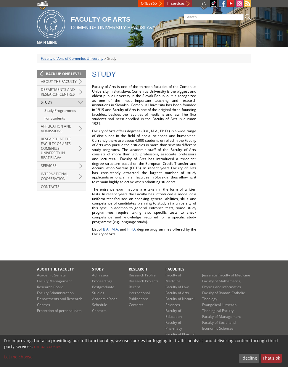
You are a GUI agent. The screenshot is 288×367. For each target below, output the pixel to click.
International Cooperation (54, 176)
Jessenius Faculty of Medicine (226, 275)
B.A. (106, 229)
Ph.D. (131, 229)
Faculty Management (54, 281)
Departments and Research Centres (58, 92)
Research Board (50, 286)
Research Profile (142, 275)
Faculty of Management (221, 316)
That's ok (271, 358)
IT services (176, 3)
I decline (248, 358)
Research (138, 269)
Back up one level (64, 73)
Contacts (50, 186)
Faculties (174, 269)
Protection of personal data (59, 310)
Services (49, 165)
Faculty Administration (55, 292)
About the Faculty (59, 81)
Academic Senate (51, 275)
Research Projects (143, 281)
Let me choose (18, 357)
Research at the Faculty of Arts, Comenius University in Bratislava (56, 148)
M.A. (115, 229)
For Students (54, 118)
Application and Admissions (56, 128)
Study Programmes (60, 110)
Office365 (149, 3)
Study (46, 102)
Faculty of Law (177, 286)
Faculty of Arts (177, 292)
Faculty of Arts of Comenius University (72, 58)
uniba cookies (47, 346)
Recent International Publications (139, 292)
